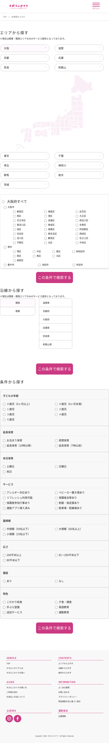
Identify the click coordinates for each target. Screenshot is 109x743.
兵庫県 (46, 328)
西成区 (81, 234)
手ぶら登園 (11, 607)
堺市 (8, 247)
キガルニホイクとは (14, 668)
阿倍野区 (82, 229)
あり (7, 581)
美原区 (18, 260)
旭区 (17, 229)
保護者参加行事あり (16, 503)
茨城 (6, 184)
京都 (6, 58)
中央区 (81, 242)
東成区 (49, 225)
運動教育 (62, 612)
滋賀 (61, 48)
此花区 (81, 211)
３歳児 (8, 414)
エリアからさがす (65, 663)
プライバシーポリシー (67, 697)
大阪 (6, 48)
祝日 (7, 471)
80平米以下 (11, 560)
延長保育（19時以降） (18, 445)
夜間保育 (62, 440)
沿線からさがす (64, 668)
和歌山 (62, 67)
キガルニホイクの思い (15, 673)
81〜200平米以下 (67, 555)
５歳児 (8, 419)
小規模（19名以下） (16, 534)
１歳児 (8, 409)
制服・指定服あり (67, 503)
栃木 (61, 175)
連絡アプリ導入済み (16, 508)
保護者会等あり (66, 497)
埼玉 (6, 165)
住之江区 (82, 238)
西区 (17, 216)
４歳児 (61, 414)
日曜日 (61, 466)
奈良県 (46, 336)
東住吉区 (50, 234)
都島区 (18, 211)
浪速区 (49, 220)
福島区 (49, 211)
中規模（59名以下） (16, 529)
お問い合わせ (63, 692)
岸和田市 (78, 251)
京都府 (46, 311)
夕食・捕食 (63, 602)
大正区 (81, 216)
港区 (48, 216)
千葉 (61, 156)
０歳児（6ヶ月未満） (69, 404)
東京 (6, 156)
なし (59, 581)
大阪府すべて (14, 201)
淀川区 (18, 238)
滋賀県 (46, 303)
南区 (37, 256)
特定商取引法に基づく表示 (69, 701)
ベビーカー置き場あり (70, 492)
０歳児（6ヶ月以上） (17, 404)
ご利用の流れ (12, 692)
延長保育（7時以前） (69, 445)
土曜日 (8, 466)
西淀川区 (82, 220)
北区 (48, 242)
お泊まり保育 (12, 440)
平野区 (18, 242)
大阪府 (46, 319)
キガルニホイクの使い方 (16, 687)
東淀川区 (19, 225)
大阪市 (9, 207)
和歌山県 (47, 344)
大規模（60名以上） (68, 529)
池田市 (43, 265)
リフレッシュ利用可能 (18, 497)
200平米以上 (12, 555)
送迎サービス (12, 612)
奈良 (6, 67)
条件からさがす (64, 673)
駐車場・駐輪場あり (68, 508)
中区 (37, 251)
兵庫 (61, 58)
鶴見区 (49, 238)
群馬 (6, 175)
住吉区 (18, 234)
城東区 (49, 229)
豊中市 (9, 265)
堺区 (17, 251)
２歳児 (61, 409)
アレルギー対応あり (16, 492)
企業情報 (62, 716)
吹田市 (78, 265)
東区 (56, 251)
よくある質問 (63, 687)
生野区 (81, 225)
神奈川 (62, 165)
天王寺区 (19, 220)
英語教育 (62, 607)
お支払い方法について (15, 697)
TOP (5, 17)
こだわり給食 (12, 602)
